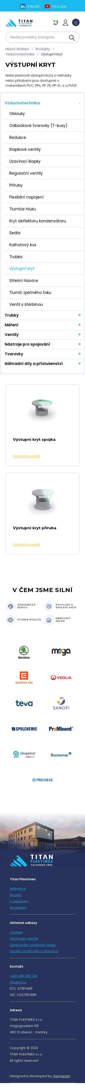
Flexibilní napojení (26, 197)
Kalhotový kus (22, 245)
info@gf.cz (18, 982)
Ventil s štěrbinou (26, 304)
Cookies (16, 932)
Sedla (14, 233)
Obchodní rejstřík (24, 938)
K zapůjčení (19, 901)
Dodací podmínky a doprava (34, 951)
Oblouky (17, 113)
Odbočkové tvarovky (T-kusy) (38, 125)
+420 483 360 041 (23, 976)
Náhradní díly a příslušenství (34, 363)
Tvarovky (14, 354)
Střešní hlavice (23, 280)
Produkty (43, 49)
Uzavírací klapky (25, 161)
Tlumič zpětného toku (30, 292)
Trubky (12, 315)
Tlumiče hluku (22, 209)
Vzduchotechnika (19, 54)
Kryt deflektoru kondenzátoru (37, 221)
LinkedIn (33, 6)
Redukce (17, 137)
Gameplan (61, 1076)
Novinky (16, 895)
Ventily (12, 334)
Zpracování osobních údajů (33, 945)
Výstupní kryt (21, 268)
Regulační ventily (26, 173)
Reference (18, 888)
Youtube (58, 6)
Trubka (15, 256)
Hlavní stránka (17, 49)
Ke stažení (18, 907)
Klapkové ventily (25, 149)
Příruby (16, 185)
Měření (11, 325)
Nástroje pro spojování (27, 344)
